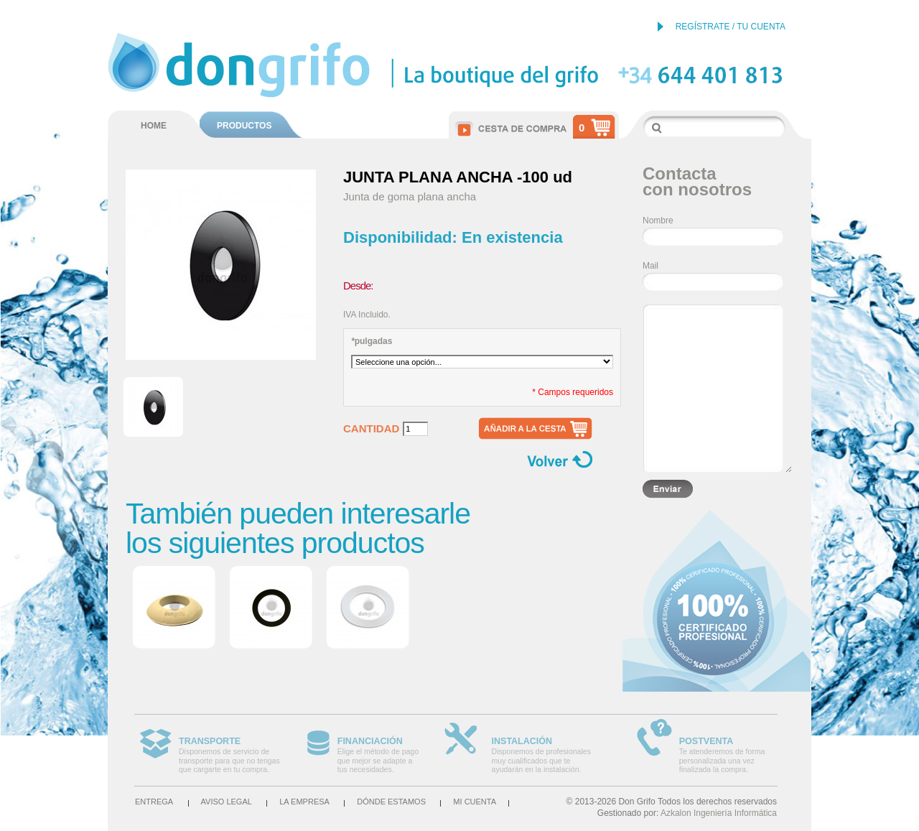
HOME (154, 126)
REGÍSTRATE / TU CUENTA (730, 27)
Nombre (658, 220)
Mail (650, 266)
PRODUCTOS (244, 126)
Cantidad (371, 429)
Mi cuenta (474, 801)
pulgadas (371, 341)
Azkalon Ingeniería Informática (719, 813)
